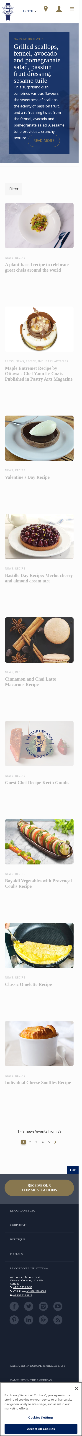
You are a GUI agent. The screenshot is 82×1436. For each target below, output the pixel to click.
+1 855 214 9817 (22, 1295)
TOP (72, 1170)
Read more (43, 140)
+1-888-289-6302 (36, 1291)
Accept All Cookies (41, 1429)
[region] (41, 1409)
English (30, 12)
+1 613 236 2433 (22, 1287)
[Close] (77, 1389)
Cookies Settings (41, 1417)
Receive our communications (39, 1187)
